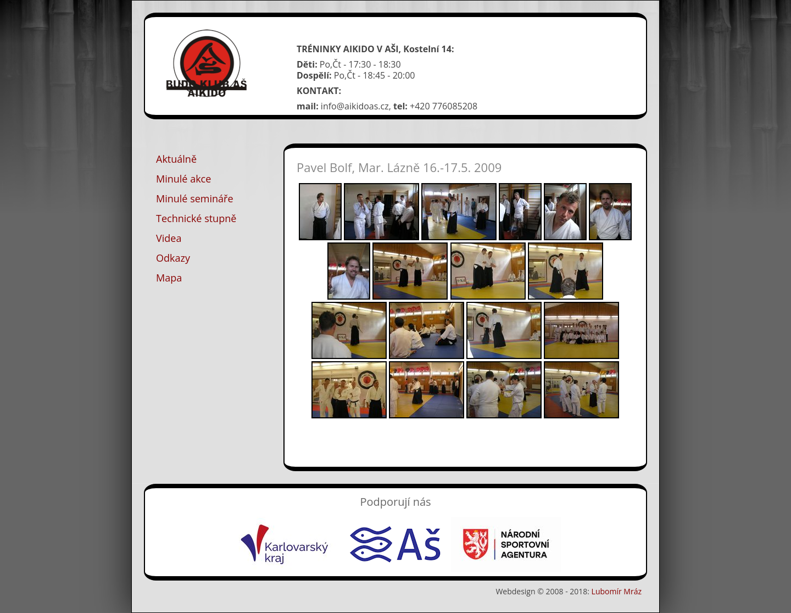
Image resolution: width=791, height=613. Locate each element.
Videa (168, 238)
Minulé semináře (194, 198)
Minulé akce (183, 178)
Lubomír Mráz (617, 591)
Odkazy (173, 257)
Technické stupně (196, 218)
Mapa (169, 277)
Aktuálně (176, 158)
